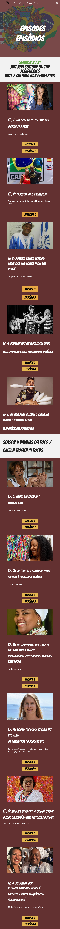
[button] (2, 3)
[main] (30, 26)
